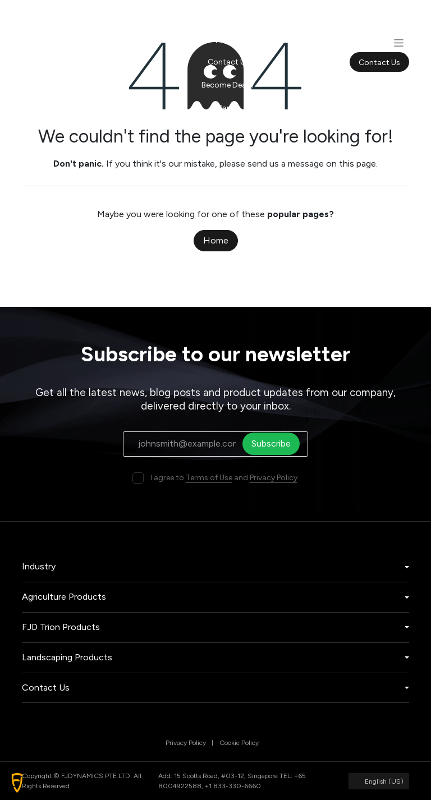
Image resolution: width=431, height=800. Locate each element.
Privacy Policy (273, 477)
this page (357, 163)
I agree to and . (224, 477)
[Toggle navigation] (398, 42)
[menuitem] (228, 15)
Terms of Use (209, 477)
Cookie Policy (239, 743)
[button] (17, 783)
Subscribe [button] (274, 443)
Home (215, 240)
